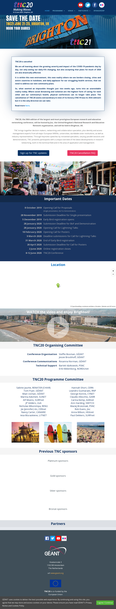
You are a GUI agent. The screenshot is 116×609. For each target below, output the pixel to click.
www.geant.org (57, 573)
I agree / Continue (105, 602)
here (27, 105)
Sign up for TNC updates (33, 152)
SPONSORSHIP (99, 11)
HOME (47, 11)
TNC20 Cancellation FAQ (82, 152)
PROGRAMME (58, 11)
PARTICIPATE (83, 11)
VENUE (70, 11)
